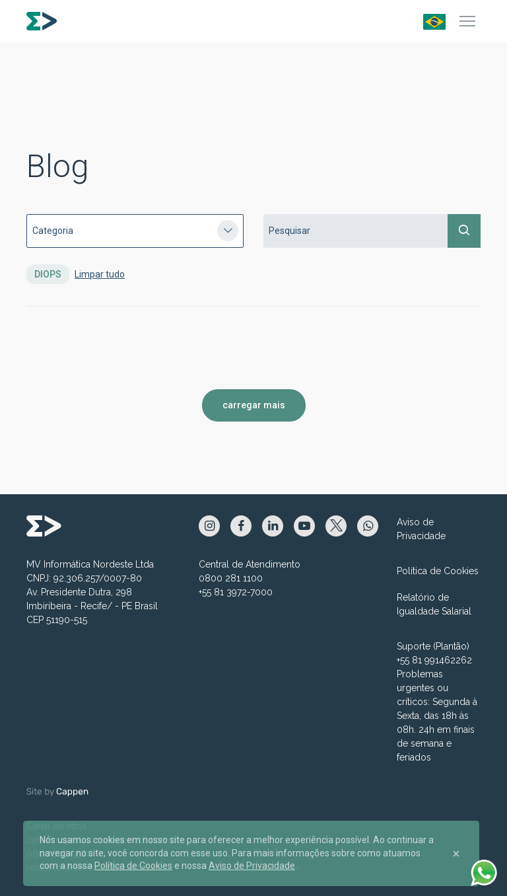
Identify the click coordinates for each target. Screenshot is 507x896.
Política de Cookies (438, 571)
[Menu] (467, 21)
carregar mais (253, 405)
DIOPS (47, 274)
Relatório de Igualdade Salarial (434, 604)
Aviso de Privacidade (421, 529)
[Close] (456, 854)
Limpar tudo (100, 274)
